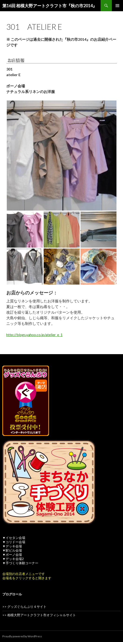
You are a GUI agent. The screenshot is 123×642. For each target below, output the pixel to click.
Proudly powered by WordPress (22, 636)
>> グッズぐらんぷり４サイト (24, 607)
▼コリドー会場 (13, 542)
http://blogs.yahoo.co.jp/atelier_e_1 (34, 334)
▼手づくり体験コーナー (20, 563)
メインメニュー (117, 5)
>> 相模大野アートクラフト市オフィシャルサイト (39, 615)
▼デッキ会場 (12, 546)
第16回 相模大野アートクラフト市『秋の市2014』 (49, 5)
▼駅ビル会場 (12, 550)
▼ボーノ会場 (12, 555)
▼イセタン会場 (13, 538)
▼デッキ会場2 (13, 559)
